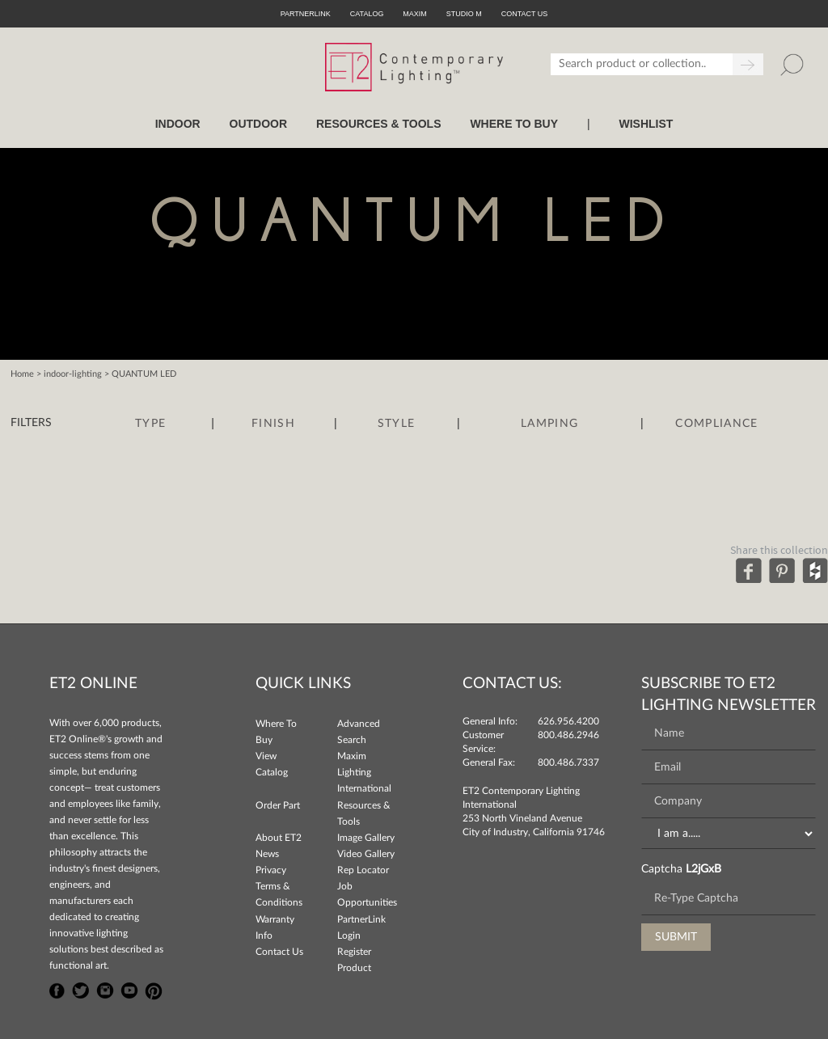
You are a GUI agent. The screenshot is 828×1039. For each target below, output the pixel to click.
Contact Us (279, 952)
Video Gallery (366, 854)
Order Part (278, 805)
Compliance (716, 423)
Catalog (367, 14)
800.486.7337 (568, 762)
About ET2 (279, 838)
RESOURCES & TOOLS (378, 123)
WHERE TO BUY (514, 123)
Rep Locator (363, 870)
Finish (273, 423)
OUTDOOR (259, 123)
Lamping (549, 423)
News (267, 854)
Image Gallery (366, 838)
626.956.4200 (568, 721)
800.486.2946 (568, 735)
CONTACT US (524, 14)
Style (397, 423)
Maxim (415, 14)
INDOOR (178, 123)
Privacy (271, 870)
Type (150, 423)
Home (22, 374)
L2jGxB (703, 869)
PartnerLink (306, 14)
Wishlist (646, 123)
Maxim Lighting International (364, 772)
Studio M (464, 14)
